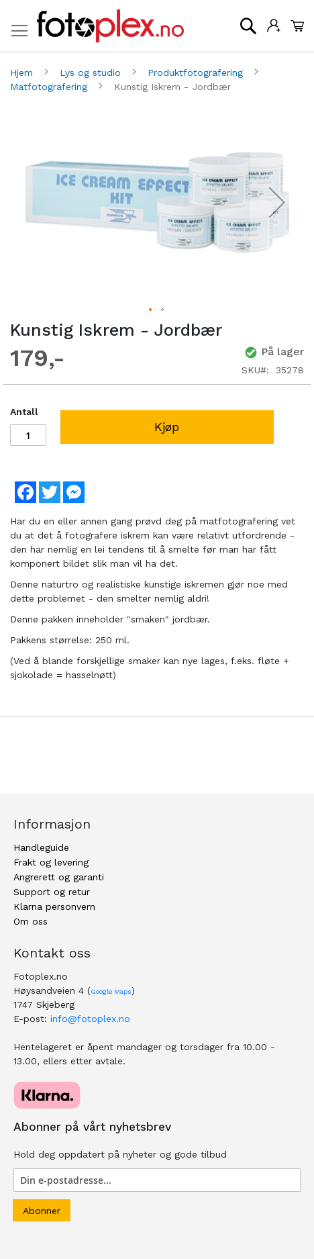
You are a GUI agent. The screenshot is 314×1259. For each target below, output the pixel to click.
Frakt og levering (51, 862)
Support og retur (51, 891)
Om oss (30, 921)
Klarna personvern (54, 906)
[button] (277, 202)
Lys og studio (92, 72)
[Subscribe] (41, 1210)
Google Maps (111, 991)
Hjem (23, 72)
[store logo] (110, 26)
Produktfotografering (197, 72)
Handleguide (41, 847)
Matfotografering (50, 86)
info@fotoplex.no (90, 1018)
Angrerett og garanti (58, 877)
